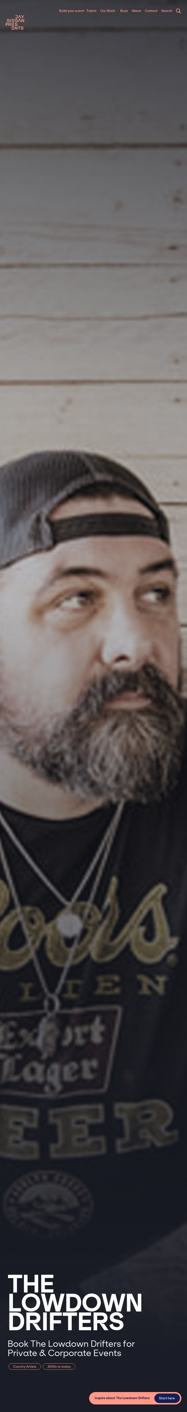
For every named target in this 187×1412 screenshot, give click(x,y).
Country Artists (24, 1366)
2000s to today (59, 1366)
